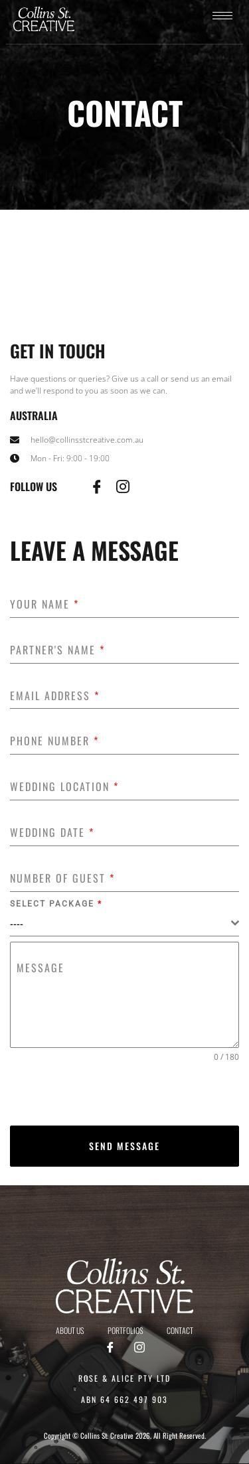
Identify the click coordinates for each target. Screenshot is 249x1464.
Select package (56, 904)
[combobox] (124, 923)
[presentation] (124, 1094)
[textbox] (120, 923)
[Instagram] (139, 1348)
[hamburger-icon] (222, 15)
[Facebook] (110, 1348)
